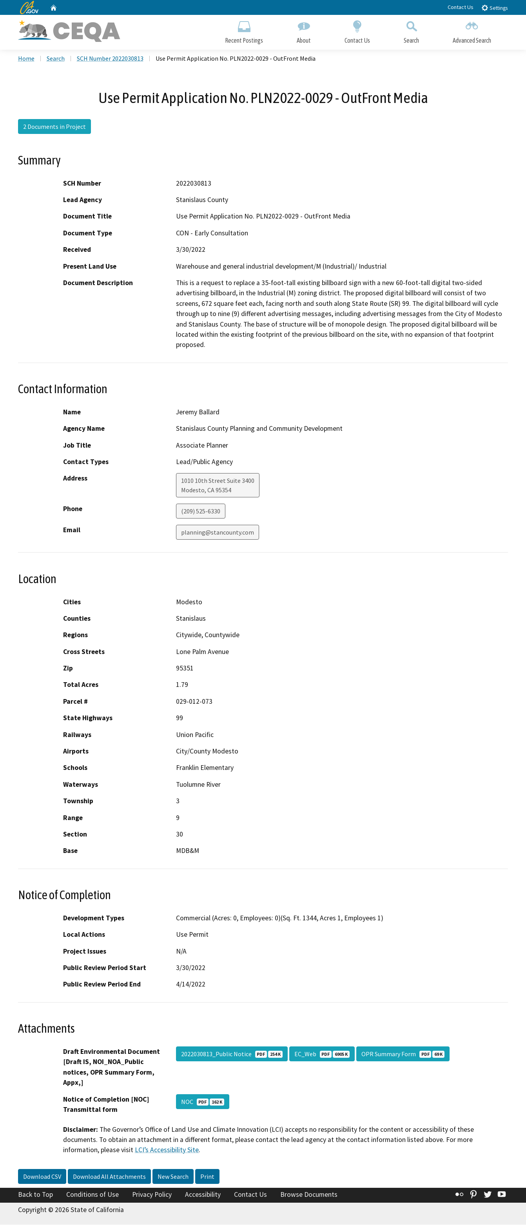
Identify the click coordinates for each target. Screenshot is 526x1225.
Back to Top (35, 1195)
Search (411, 30)
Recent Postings (244, 30)
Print (207, 1177)
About (304, 30)
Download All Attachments (109, 1177)
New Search (173, 1177)
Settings (494, 7)
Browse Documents (308, 1195)
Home (26, 59)
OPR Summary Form (402, 1055)
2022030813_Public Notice (232, 1055)
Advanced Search (472, 30)
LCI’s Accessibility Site (167, 1150)
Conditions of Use (92, 1195)
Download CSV (42, 1177)
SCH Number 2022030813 (110, 59)
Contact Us (460, 7)
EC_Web (322, 1055)
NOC (202, 1102)
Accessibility (203, 1195)
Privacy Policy (152, 1195)
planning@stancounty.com (217, 533)
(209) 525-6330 (200, 512)
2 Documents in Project (54, 127)
